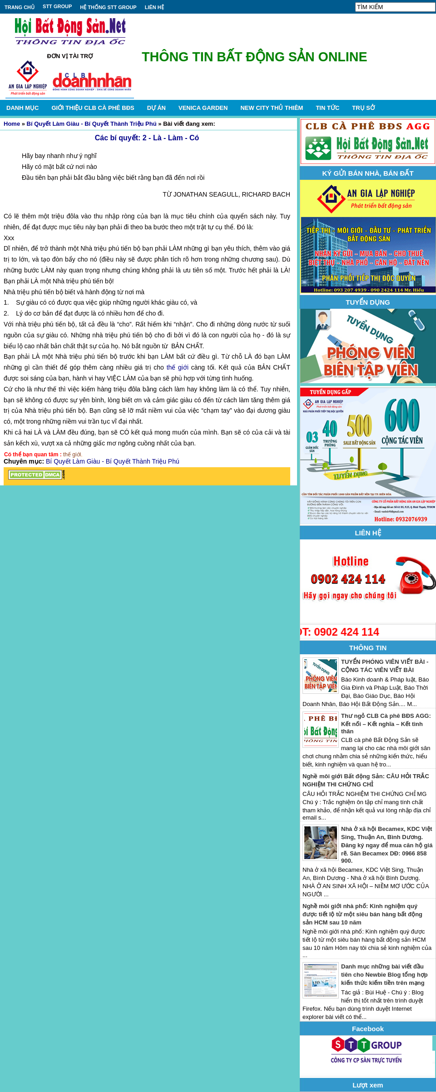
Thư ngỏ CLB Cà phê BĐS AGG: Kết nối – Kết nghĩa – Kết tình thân (386, 723)
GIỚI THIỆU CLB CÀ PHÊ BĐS (92, 107)
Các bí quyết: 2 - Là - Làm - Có (147, 138)
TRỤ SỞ (363, 107)
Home (12, 123)
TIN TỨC (327, 107)
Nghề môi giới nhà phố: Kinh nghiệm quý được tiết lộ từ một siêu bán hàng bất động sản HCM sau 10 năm (362, 914)
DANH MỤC (22, 107)
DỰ (156, 107)
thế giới (177, 367)
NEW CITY (271, 107)
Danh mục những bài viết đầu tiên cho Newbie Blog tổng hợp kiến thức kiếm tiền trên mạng (384, 974)
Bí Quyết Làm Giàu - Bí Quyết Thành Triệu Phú (92, 123)
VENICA (203, 107)
